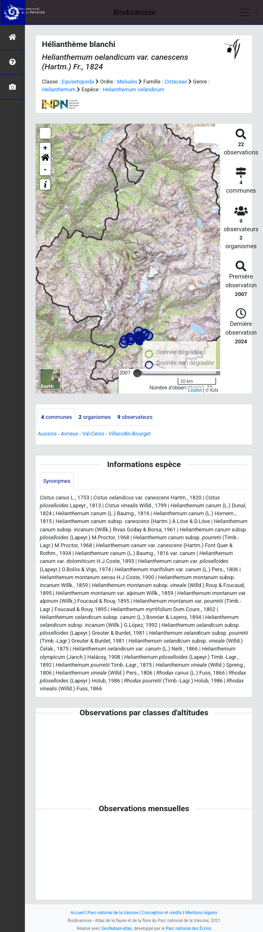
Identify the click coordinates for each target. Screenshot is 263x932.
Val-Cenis (93, 434)
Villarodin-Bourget (129, 434)
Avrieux (69, 434)
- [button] (45, 170)
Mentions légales (201, 912)
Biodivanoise (134, 12)
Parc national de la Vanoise (113, 912)
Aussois (47, 434)
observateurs (135, 417)
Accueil (77, 912)
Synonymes (57, 481)
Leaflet (195, 390)
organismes (94, 417)
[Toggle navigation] (244, 12)
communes (56, 417)
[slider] (137, 373)
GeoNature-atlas (116, 928)
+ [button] (45, 148)
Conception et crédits (162, 912)
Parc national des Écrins (188, 928)
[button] (45, 159)
